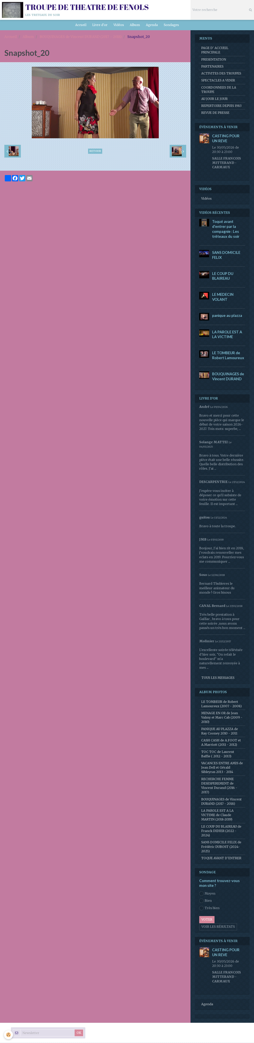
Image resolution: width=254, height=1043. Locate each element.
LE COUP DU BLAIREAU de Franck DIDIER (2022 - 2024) (221, 831)
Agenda (152, 25)
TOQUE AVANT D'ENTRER (221, 858)
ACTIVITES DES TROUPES (221, 73)
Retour (95, 151)
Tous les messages (217, 678)
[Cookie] (8, 1034)
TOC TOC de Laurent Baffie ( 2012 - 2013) (217, 754)
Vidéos (119, 25)
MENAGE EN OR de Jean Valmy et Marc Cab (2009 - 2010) (221, 717)
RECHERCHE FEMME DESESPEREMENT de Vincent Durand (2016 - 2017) (219, 785)
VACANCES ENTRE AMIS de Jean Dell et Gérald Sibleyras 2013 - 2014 (222, 767)
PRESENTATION (213, 60)
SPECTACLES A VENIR (218, 80)
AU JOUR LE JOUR (214, 99)
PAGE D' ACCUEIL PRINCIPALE (214, 50)
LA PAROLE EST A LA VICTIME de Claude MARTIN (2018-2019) (217, 815)
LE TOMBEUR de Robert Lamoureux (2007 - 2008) (221, 704)
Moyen (207, 894)
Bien (205, 901)
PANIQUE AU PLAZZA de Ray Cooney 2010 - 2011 (219, 731)
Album (135, 25)
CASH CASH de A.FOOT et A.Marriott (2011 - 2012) (221, 743)
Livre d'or (100, 25)
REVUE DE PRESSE (215, 113)
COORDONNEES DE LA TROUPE (218, 90)
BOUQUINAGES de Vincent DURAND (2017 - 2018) (81, 37)
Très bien (209, 908)
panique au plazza (227, 315)
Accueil (80, 25)
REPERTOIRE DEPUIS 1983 (221, 106)
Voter (206, 920)
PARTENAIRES (212, 67)
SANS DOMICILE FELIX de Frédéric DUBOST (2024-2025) (221, 847)
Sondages (171, 25)
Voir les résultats (218, 927)
